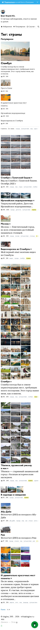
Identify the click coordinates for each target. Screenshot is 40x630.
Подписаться (9, 2)
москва (17, 236)
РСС (2, 619)
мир (31, 129)
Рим (3, 535)
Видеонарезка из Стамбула (12, 121)
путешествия (25, 129)
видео (11, 258)
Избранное (6, 26)
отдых (20, 187)
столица (32, 236)
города (18, 129)
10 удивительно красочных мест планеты (14, 104)
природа (25, 602)
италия (17, 541)
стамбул (35, 187)
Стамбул (6, 63)
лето (16, 602)
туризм (36, 129)
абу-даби (12, 521)
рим (34, 541)
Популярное (19, 26)
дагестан (18, 210)
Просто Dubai (6, 88)
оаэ (26, 521)
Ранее (3, 609)
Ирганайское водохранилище (13, 113)
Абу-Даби (6, 512)
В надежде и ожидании (13, 495)
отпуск (31, 521)
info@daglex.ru (27, 616)
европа (12, 602)
